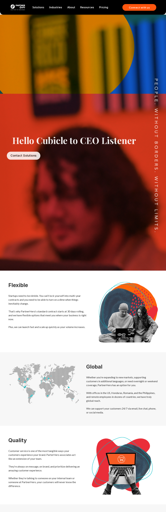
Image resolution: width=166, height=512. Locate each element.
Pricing (103, 7)
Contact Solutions (24, 159)
